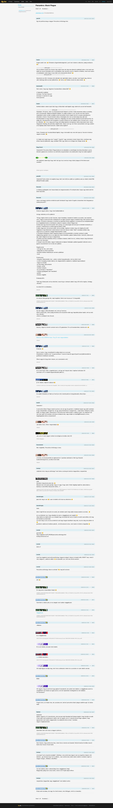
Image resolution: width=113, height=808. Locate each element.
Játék (22, 1)
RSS (93, 1)
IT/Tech (10, 1)
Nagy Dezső (39, 147)
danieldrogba (39, 496)
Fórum (72, 805)
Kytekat (38, 712)
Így (37, 657)
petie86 (38, 176)
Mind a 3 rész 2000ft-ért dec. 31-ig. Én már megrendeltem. (52, 337)
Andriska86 (39, 86)
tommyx (38, 468)
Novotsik (38, 187)
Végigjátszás (39, 612)
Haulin (38, 59)
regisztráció (109, 1)
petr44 (38, 18)
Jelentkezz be (22, 10)
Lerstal (38, 530)
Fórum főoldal (21, 7)
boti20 (38, 402)
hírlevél (96, 1)
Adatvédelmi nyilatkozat (58, 805)
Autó (27, 1)
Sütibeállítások (92, 805)
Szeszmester (39, 444)
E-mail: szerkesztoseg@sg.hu (81, 805)
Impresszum (67, 805)
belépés (103, 1)
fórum (89, 1)
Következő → (45, 8)
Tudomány (16, 1)
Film (31, 1)
